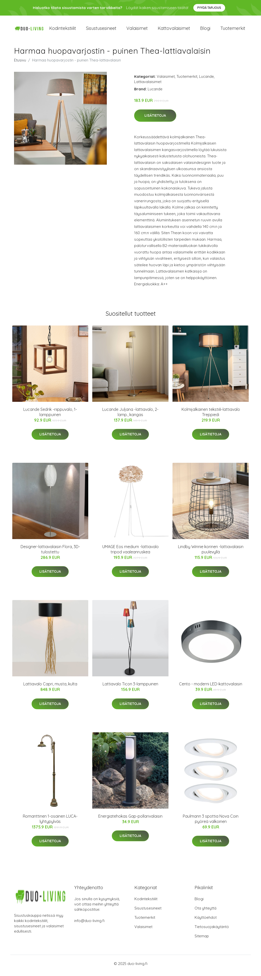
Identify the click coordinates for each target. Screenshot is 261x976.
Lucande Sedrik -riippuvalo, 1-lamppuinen (50, 415)
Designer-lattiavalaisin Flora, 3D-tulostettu (50, 553)
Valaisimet (137, 30)
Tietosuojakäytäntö (212, 930)
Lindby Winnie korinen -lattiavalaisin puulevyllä (210, 553)
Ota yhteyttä (205, 911)
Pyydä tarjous (209, 8)
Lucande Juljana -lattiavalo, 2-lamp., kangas (130, 415)
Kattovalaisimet (174, 30)
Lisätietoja (155, 119)
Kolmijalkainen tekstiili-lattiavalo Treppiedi (211, 415)
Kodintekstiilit (62, 30)
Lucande (206, 80)
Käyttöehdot (206, 921)
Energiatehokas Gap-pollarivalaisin (130, 819)
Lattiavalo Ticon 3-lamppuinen (130, 687)
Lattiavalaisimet (147, 85)
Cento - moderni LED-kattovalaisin (210, 687)
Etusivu (20, 63)
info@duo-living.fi (89, 924)
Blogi (205, 30)
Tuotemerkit (232, 30)
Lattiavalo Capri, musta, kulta (50, 687)
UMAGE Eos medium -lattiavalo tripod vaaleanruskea (130, 553)
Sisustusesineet (101, 30)
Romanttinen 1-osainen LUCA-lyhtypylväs (50, 822)
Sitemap (202, 939)
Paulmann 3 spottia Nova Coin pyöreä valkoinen (210, 822)
